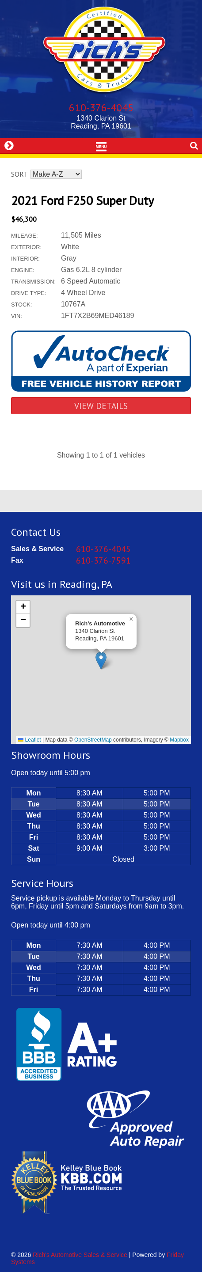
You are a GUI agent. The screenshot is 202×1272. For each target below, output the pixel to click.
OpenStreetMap (93, 740)
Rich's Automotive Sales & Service (80, 1254)
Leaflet (29, 740)
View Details (101, 405)
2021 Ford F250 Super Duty (82, 200)
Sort (19, 174)
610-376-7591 (103, 560)
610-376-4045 (101, 107)
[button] (101, 660)
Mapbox (179, 740)
